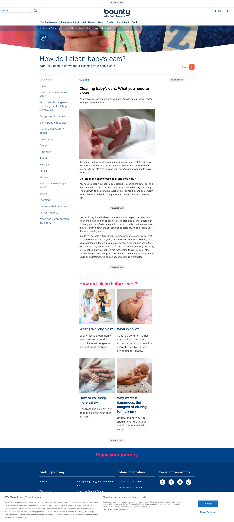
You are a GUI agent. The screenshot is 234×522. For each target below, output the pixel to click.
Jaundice (44, 158)
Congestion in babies (52, 116)
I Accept (208, 507)
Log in (218, 11)
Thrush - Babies (48, 212)
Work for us (45, 491)
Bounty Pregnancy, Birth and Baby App (95, 483)
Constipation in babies (52, 122)
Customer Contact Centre (90, 491)
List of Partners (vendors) (116, 513)
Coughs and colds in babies (51, 130)
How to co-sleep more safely (53, 94)
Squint (43, 193)
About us (44, 481)
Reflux (43, 170)
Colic (42, 85)
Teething (44, 199)
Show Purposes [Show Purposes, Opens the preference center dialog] (208, 516)
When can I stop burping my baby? (54, 220)
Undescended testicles (53, 206)
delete (30, 10)
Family (135, 22)
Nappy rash (46, 164)
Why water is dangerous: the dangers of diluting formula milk (54, 106)
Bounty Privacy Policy (130, 487)
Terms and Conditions (130, 481)
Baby (101, 22)
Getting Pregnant (49, 22)
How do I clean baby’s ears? (52, 185)
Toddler (110, 22)
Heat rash (45, 151)
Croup (43, 145)
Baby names (88, 22)
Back (84, 79)
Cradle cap (46, 139)
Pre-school (123, 22)
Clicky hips (46, 79)
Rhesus (43, 177)
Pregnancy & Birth (70, 22)
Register (228, 11)
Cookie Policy (126, 493)
